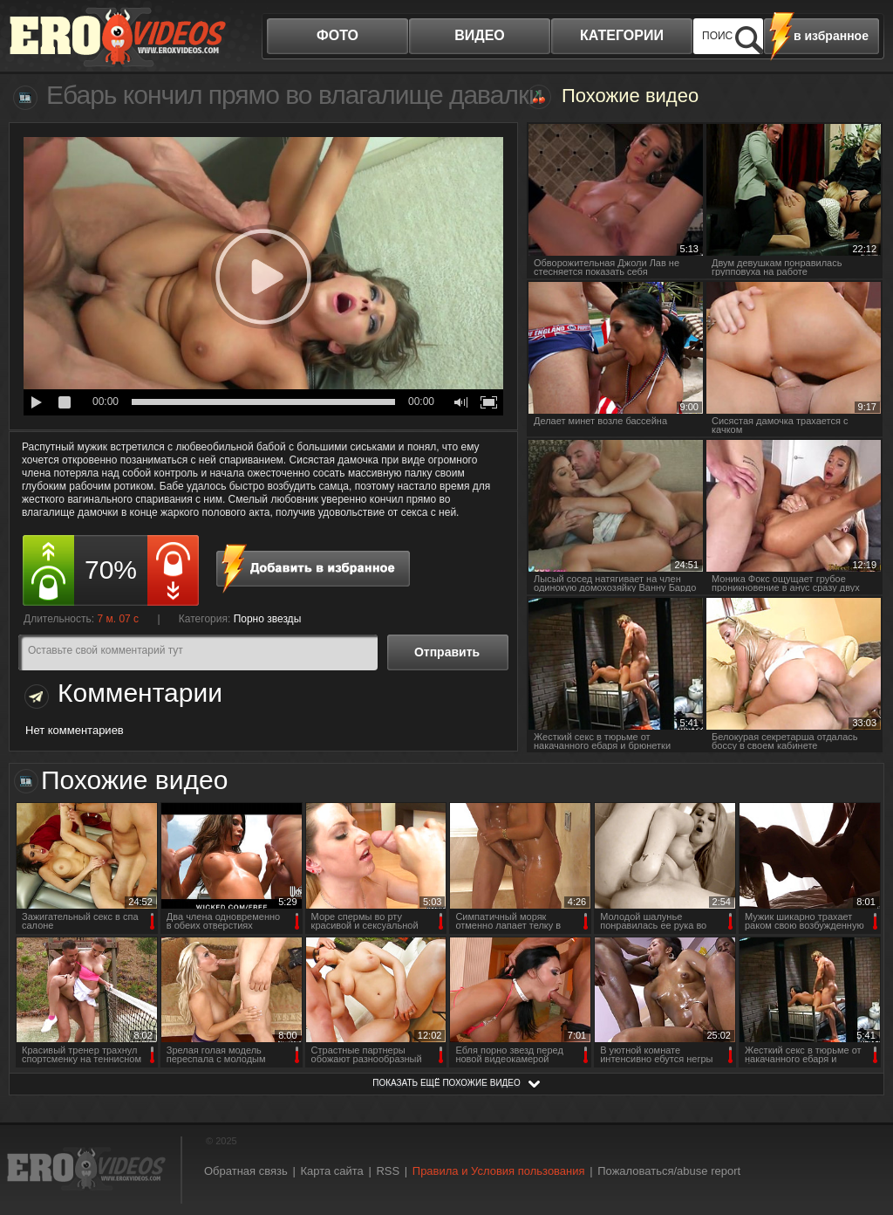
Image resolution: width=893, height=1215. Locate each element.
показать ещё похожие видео (446, 1083)
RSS (387, 1170)
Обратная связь (246, 1170)
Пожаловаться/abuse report (668, 1170)
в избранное (831, 36)
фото (337, 35)
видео (479, 35)
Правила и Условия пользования (498, 1170)
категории (622, 35)
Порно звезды (268, 619)
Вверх (859, 1141)
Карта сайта (331, 1170)
